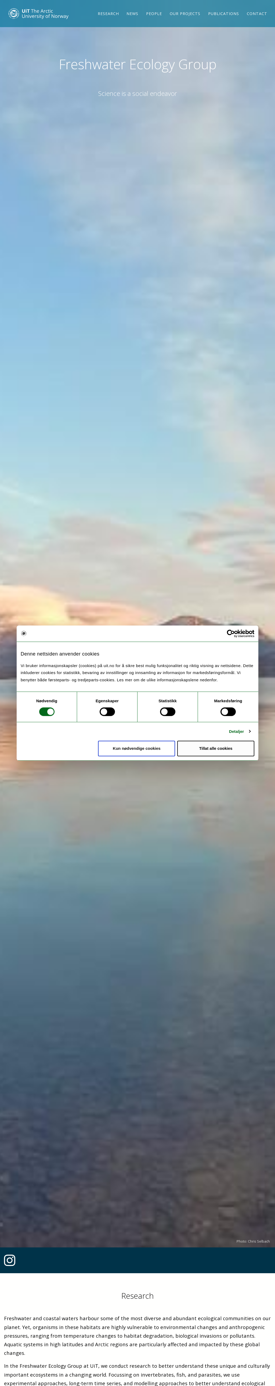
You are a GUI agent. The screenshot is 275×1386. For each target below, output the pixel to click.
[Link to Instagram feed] (9, 1263)
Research (108, 20)
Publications (223, 20)
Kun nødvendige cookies (137, 748)
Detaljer (236, 731)
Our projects (185, 20)
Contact (257, 20)
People (154, 20)
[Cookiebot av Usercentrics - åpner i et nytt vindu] (230, 633)
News (132, 20)
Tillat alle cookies (215, 748)
